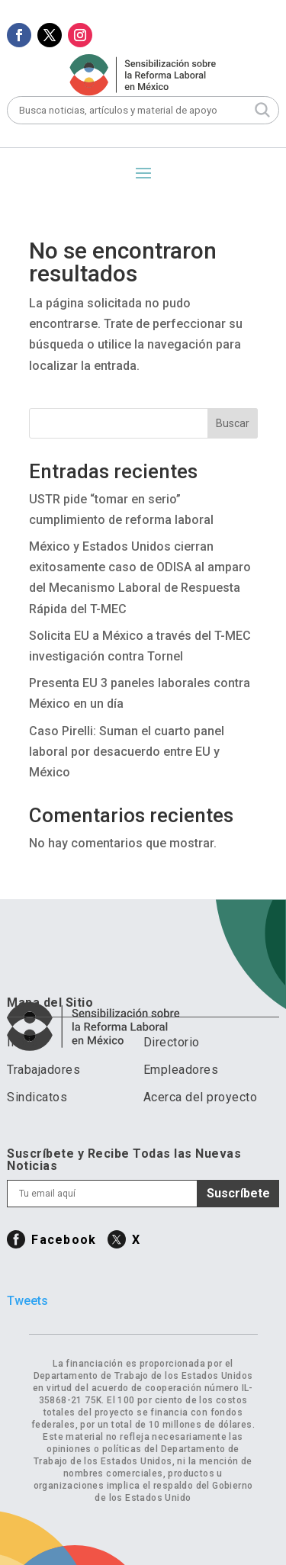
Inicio (22, 1042)
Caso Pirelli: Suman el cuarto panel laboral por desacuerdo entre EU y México (126, 751)
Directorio (171, 1042)
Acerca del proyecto (200, 1097)
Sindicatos (37, 1097)
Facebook (63, 1239)
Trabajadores (43, 1069)
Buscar (232, 423)
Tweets (27, 1300)
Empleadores (181, 1069)
